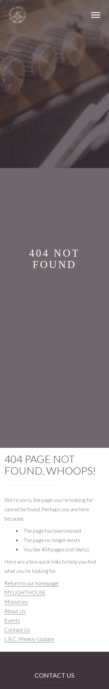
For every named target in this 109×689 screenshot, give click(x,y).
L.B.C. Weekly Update (29, 639)
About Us (15, 611)
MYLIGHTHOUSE (25, 592)
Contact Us (17, 629)
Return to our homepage (31, 583)
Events (12, 620)
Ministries (16, 602)
